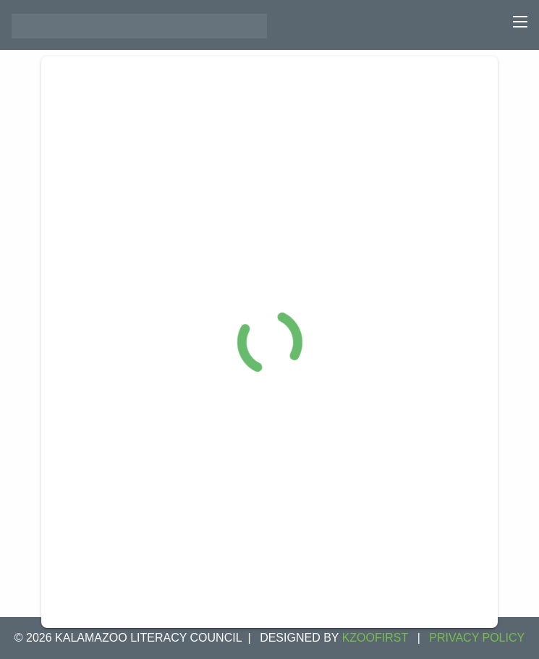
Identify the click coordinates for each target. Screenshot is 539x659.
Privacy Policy (477, 638)
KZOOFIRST (375, 638)
